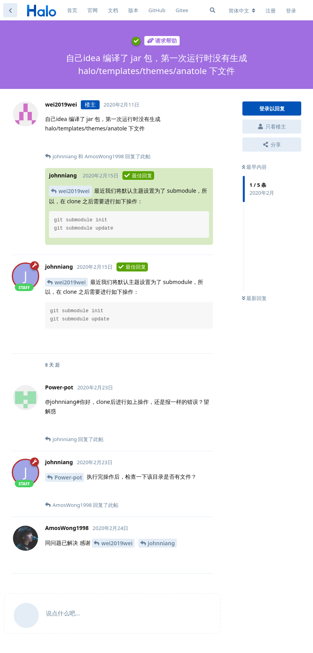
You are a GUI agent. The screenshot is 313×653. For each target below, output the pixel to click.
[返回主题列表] (10, 10)
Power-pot (68, 477)
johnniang (161, 543)
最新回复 (254, 298)
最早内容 (254, 166)
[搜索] (213, 10)
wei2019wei (74, 191)
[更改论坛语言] (242, 11)
